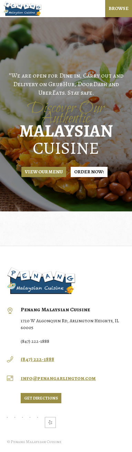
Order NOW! (89, 172)
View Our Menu (44, 172)
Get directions (41, 398)
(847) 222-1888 (37, 359)
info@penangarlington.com (58, 378)
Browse (119, 8)
